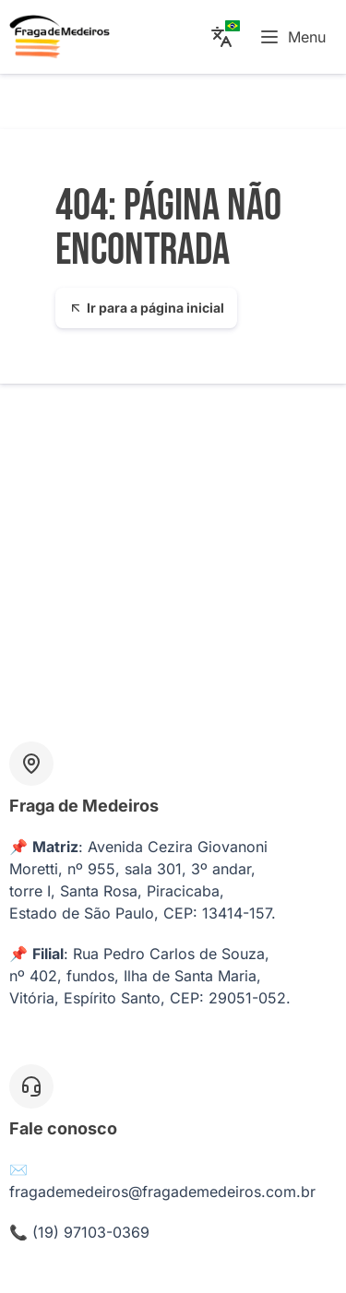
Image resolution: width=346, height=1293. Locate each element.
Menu (292, 37)
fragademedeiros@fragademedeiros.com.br (162, 1191)
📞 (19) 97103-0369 (79, 1232)
